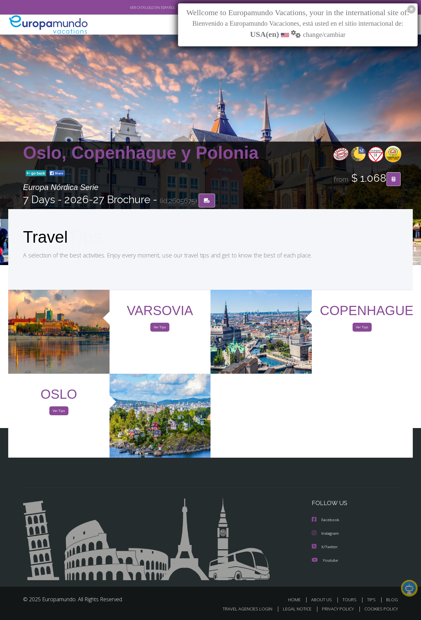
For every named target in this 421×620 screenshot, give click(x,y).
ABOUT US (323, 599)
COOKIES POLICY (379, 609)
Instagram (326, 533)
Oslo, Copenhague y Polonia (141, 153)
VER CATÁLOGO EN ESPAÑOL (137, 8)
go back (36, 174)
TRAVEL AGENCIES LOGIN (241, 609)
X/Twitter (325, 546)
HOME (296, 599)
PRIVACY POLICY (335, 609)
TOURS (350, 599)
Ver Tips (159, 329)
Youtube (325, 559)
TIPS (372, 599)
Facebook (326, 520)
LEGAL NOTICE (292, 609)
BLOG (392, 599)
